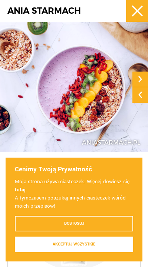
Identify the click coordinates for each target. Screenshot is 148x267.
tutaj (20, 189)
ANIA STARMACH (44, 11)
